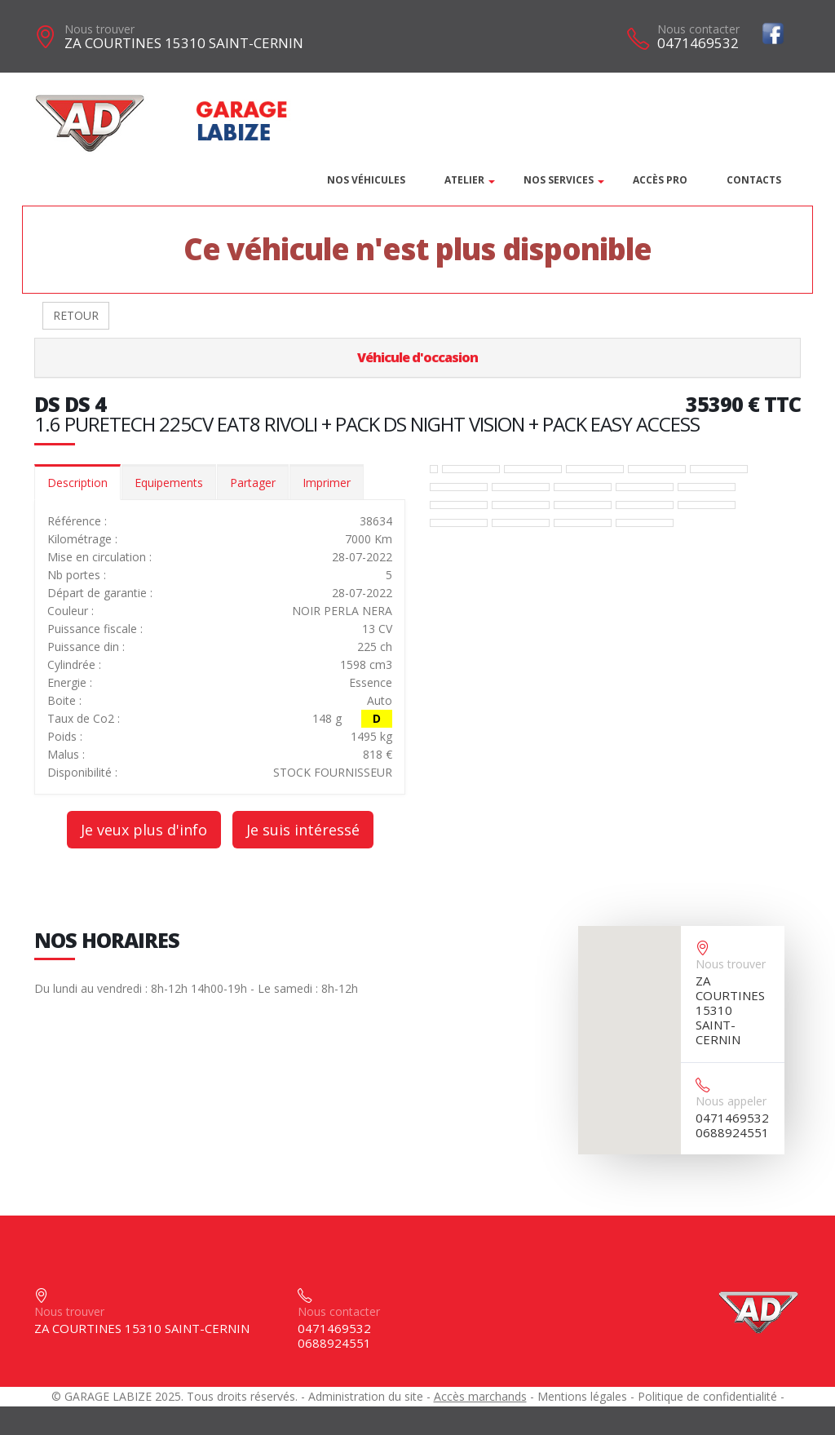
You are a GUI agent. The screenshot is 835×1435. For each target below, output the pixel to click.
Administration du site (365, 1396)
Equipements (169, 482)
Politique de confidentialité (707, 1396)
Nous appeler (731, 1101)
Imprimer (327, 482)
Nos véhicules (366, 180)
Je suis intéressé (303, 829)
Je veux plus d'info (144, 829)
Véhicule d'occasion (417, 357)
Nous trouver (99, 29)
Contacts (754, 180)
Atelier (464, 180)
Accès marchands (480, 1396)
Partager (253, 482)
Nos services (559, 180)
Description (77, 482)
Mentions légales (582, 1396)
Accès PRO (660, 180)
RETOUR (76, 315)
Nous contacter (698, 29)
